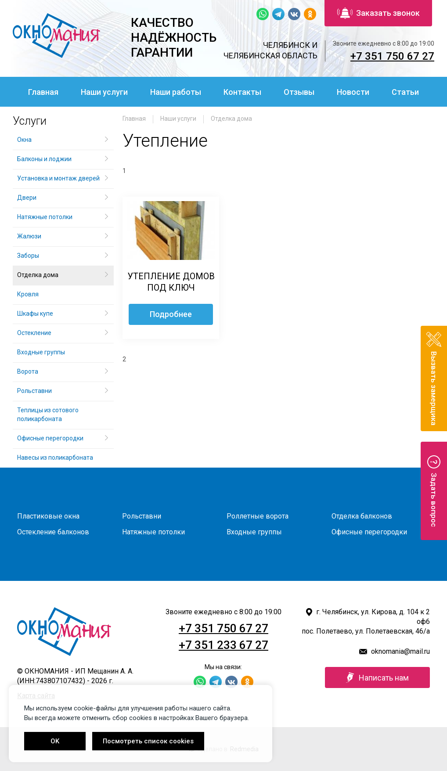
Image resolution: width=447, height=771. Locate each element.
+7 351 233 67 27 (223, 645)
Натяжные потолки (44, 216)
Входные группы (41, 352)
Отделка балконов (362, 516)
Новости (353, 92)
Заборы (28, 255)
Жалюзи (29, 236)
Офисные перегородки (50, 438)
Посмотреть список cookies (148, 741)
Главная (43, 92)
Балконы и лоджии (44, 158)
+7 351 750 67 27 (392, 56)
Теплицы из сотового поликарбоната (48, 414)
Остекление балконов (53, 532)
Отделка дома (231, 118)
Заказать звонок (378, 13)
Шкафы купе (35, 313)
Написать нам (377, 677)
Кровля (28, 294)
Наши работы (175, 92)
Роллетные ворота (257, 516)
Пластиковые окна (48, 516)
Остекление (34, 332)
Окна (24, 139)
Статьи (405, 92)
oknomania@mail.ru (400, 651)
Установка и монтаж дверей (59, 178)
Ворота (27, 371)
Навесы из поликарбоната (55, 457)
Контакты (242, 92)
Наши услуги (104, 92)
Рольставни (34, 390)
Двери (26, 197)
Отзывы (299, 92)
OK (54, 741)
